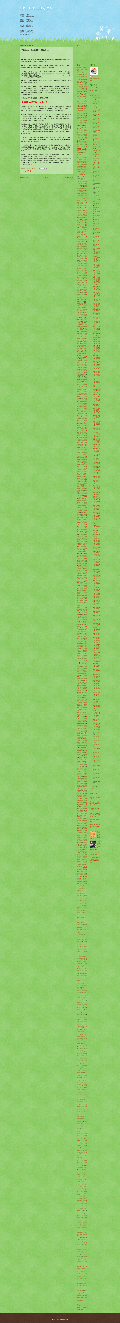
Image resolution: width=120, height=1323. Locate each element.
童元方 (83, 612)
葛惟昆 (83, 693)
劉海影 (78, 730)
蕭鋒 (85, 815)
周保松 (81, 289)
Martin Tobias (84, 1128)
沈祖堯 (85, 273)
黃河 (85, 636)
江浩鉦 (85, 181)
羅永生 (78, 854)
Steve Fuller (84, 1251)
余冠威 (85, 214)
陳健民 (79, 553)
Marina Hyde (79, 1118)
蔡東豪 (78, 761)
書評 (79, 415)
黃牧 (78, 638)
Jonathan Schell (84, 1068)
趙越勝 (79, 721)
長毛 (83, 346)
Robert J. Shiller (81, 1210)
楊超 (78, 671)
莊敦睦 (81, 503)
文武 (84, 118)
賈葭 (83, 699)
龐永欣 (79, 852)
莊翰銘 (84, 505)
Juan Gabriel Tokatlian (81, 1079)
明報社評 (82, 300)
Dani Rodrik (84, 960)
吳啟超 (82, 227)
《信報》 (83, 72)
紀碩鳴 (84, 374)
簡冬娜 (81, 849)
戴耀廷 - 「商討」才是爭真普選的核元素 (96, 329)
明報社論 (80, 304)
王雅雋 (80, 135)
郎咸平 (80, 389)
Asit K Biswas (82, 919)
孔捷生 (81, 115)
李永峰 (78, 243)
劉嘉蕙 (79, 737)
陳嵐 (79, 560)
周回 (83, 287)
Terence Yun (79, 1264)
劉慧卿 (78, 738)
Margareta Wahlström (81, 1116)
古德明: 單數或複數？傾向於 (96, 323)
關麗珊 (85, 869)
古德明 (27, 171)
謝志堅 (83, 835)
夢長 (82, 707)
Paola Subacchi (80, 1183)
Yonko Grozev (80, 1290)
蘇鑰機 (80, 876)
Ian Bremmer (81, 1026)
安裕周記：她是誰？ (96, 300)
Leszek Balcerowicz (81, 1099)
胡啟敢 (83, 382)
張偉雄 (82, 459)
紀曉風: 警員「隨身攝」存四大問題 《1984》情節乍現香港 (96, 726)
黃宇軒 (82, 633)
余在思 (85, 212)
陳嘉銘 (85, 567)
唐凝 (82, 398)
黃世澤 (83, 631)
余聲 (83, 219)
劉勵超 (83, 740)
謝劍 (85, 837)
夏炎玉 (81, 400)
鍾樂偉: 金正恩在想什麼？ (96, 482)
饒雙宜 (84, 878)
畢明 (86, 498)
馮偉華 (78, 624)
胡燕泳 (85, 384)
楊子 (85, 665)
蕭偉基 (82, 813)
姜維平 (79, 367)
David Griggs (84, 970)
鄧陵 (85, 771)
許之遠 (85, 509)
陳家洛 (80, 550)
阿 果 (81, 348)
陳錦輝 (79, 573)
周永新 (78, 287)
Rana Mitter (83, 1196)
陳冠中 (84, 544)
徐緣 (86, 411)
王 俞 (86, 125)
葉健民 (79, 687)
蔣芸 (84, 766)
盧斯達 (80, 808)
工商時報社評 (82, 105)
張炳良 (85, 456)
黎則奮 (80, 795)
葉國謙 (85, 687)
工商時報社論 (81, 106)
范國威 (83, 388)
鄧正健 (85, 769)
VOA (78, 1283)
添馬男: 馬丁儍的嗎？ (96, 493)
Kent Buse (84, 1089)
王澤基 (80, 139)
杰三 (79, 307)
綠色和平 (79, 712)
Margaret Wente (81, 1114)
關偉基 (80, 868)
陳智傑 (85, 562)
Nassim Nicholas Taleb (81, 1167)
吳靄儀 (85, 231)
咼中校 (81, 360)
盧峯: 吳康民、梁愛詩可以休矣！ (96, 665)
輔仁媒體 (83, 723)
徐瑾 (82, 411)
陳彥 (78, 546)
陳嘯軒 (83, 570)
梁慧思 (85, 493)
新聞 (85, 661)
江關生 (85, 183)
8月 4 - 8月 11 (96, 183)
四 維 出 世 (83, 150)
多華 (79, 171)
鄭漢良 (80, 788)
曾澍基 (81, 602)
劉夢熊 (84, 737)
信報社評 (80, 355)
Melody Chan (79, 1133)
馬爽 (85, 432)
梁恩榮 (78, 488)
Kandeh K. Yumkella (82, 1084)
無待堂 (82, 609)
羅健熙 (84, 859)
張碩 (78, 471)
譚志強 (81, 862)
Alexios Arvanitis (81, 891)
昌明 (78, 299)
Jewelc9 (82, 1055)
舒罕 (86, 616)
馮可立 (79, 622)
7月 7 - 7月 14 (96, 199)
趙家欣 (81, 720)
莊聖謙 (79, 505)
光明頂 (83, 162)
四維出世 (79, 152)
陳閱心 (81, 572)
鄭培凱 (85, 785)
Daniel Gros (79, 963)
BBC (78, 929)
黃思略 (80, 639)
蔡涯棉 (81, 764)
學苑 (86, 800)
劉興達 (78, 740)
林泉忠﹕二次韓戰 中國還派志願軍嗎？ (96, 688)
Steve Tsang (80, 1252)
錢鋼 (83, 822)
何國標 (81, 203)
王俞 (78, 134)
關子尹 (80, 866)
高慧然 (85, 435)
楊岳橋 (82, 668)
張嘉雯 (84, 469)
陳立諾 (78, 539)
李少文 (84, 239)
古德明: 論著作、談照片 (96, 463)
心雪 (80, 118)
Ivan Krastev (80, 1033)
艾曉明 (82, 193)
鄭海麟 (85, 783)
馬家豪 (81, 428)
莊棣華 (85, 503)
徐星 (80, 408)
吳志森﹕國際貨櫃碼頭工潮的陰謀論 (96, 639)
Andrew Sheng (84, 903)
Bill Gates (81, 934)
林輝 (79, 336)
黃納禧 (78, 643)
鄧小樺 (81, 769)
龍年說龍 (85, 825)
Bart (85, 927)
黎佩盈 (79, 791)
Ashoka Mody (84, 917)
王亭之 (84, 132)
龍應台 (84, 827)
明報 (82, 299)
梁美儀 (82, 485)
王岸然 (85, 130)
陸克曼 (82, 585)
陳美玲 (82, 546)
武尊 (85, 340)
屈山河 (78, 297)
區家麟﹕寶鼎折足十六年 (96, 342)
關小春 (85, 866)
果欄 (81, 340)
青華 (86, 351)
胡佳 (84, 381)
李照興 (81, 258)
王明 (79, 132)
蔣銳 (78, 768)
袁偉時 (82, 420)
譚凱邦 (80, 864)
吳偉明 (81, 226)
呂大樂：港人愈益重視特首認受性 (96, 589)
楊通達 (80, 670)
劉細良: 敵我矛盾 (96, 616)
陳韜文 (85, 575)
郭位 (85, 521)
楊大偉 (80, 665)
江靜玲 (80, 183)
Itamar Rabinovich (82, 1031)
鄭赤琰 (82, 780)
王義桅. (85, 135)
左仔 (85, 154)
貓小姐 (83, 816)
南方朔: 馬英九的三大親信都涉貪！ (96, 682)
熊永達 (85, 709)
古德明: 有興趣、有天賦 (96, 624)
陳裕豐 (85, 565)
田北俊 (83, 156)
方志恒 (79, 120)
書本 (86, 413)
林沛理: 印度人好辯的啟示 (96, 400)
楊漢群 (85, 671)
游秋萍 (83, 605)
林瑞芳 (80, 334)
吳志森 (81, 222)
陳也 (78, 529)
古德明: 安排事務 (96, 535)
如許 (83, 171)
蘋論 (86, 876)
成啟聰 (80, 178)
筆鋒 (82, 614)
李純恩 (81, 253)
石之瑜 (81, 157)
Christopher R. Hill (82, 956)
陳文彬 (81, 533)
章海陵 (85, 587)
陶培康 (82, 581)
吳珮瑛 (83, 224)
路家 (82, 700)
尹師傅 (78, 112)
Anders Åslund (80, 898)
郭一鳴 (82, 519)
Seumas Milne (80, 1232)
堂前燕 (85, 439)
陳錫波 (84, 573)
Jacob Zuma (79, 1038)
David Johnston (80, 973)
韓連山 (81, 847)
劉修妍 (84, 728)
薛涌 (81, 832)
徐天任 (80, 406)
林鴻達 (78, 338)
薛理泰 (85, 832)
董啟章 (85, 695)
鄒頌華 (80, 704)
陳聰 (78, 575)
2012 (93, 786)
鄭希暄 (78, 780)
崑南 (79, 440)
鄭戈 (86, 774)
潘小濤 (79, 750)
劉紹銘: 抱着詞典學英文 (96, 309)
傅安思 (79, 590)
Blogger (63, 1319)
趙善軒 (85, 720)
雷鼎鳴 (85, 704)
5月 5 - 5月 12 (96, 232)
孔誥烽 (85, 117)
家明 (83, 403)
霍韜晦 (85, 823)
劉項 (86, 735)
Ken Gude (79, 1087)
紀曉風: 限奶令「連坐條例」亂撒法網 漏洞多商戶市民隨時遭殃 (96, 516)
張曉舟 (84, 474)
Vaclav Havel (80, 1278)
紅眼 (86, 376)
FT (84, 999)
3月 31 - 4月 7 (96, 732)
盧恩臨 (85, 806)
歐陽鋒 (84, 749)
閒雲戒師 (82, 619)
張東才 (80, 456)
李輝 (79, 265)
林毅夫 (85, 335)
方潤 (84, 122)
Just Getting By (36, 7)
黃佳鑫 (82, 634)
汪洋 (78, 270)
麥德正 (80, 588)
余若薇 (80, 215)
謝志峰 (78, 835)
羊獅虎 (79, 190)
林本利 (85, 316)
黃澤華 (78, 653)
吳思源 (78, 224)
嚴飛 (79, 871)
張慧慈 (80, 473)
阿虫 (78, 350)
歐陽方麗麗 (83, 747)
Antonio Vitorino (81, 912)
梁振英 (83, 488)
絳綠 (86, 614)
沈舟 (82, 272)
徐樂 (78, 411)
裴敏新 (84, 714)
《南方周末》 (80, 74)
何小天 (79, 198)
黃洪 (79, 641)
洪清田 (83, 372)
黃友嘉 (82, 629)
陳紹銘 (80, 558)
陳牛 (86, 536)
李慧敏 (80, 263)
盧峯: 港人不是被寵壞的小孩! (96, 629)
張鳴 (86, 471)
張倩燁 (80, 457)
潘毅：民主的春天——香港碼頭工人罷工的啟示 (96, 508)
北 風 (81, 142)
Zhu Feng (84, 1298)
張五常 (82, 447)
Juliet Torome (79, 1080)
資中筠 (85, 697)
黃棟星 (81, 650)
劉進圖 (78, 735)
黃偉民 (82, 643)
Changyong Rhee (82, 944)
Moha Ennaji (84, 1150)
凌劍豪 (84, 394)
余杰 (79, 214)
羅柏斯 (85, 856)
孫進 (86, 400)
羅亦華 (83, 854)
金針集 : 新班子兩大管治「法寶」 (96, 440)
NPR (84, 1176)
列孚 (78, 164)
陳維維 (84, 568)
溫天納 (83, 675)
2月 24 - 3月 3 (96, 753)
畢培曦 (79, 500)
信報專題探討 (80, 357)
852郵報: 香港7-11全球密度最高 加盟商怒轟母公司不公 (95, 860)
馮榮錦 (82, 624)
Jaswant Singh (84, 1045)
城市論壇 (82, 362)
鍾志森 (80, 840)
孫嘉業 (85, 401)
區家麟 (85, 437)
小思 (86, 101)
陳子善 (82, 529)
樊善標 (81, 745)
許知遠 (83, 512)
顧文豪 (84, 879)
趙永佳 (82, 718)
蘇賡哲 (85, 874)
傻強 (83, 658)
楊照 (81, 671)
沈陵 (79, 275)
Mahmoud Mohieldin (81, 1109)
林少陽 (85, 314)
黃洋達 (85, 640)
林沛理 (79, 321)
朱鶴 (86, 180)
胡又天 (82, 379)
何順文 (78, 207)
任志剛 (78, 161)
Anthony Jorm (83, 908)
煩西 (82, 676)
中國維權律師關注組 (81, 110)
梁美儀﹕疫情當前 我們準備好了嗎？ (96, 695)
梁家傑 (84, 487)
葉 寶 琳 (80, 680)
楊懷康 (84, 673)
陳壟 (81, 575)
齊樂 (78, 725)
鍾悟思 (85, 842)
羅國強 (78, 861)
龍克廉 (79, 827)
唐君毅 (78, 396)
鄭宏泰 (79, 778)
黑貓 (79, 658)
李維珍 (82, 260)
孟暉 (85, 296)
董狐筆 (81, 695)
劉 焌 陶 (83, 725)
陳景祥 (83, 560)
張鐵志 (83, 476)
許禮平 (81, 515)
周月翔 (84, 285)
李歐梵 (85, 263)
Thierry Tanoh (80, 1269)
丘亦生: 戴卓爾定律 (96, 455)
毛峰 (82, 125)
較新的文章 (24, 178)
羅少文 (84, 852)
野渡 (79, 527)
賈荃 (79, 699)
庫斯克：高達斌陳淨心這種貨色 (96, 266)
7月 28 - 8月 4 (96, 187)
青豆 (82, 352)
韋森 (85, 389)
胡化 (81, 381)
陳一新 (84, 527)
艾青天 (81, 192)
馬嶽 (86, 434)
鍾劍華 (85, 844)
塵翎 (78, 707)
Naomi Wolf (81, 1165)
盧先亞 (81, 804)
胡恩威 (78, 382)
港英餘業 (82, 604)
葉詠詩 (79, 688)
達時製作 (80, 702)
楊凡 (86, 663)
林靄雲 (83, 338)
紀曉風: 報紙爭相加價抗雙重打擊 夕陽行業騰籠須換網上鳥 (96, 646)
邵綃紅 (79, 345)
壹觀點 (82, 597)
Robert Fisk (83, 1208)
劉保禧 (85, 726)
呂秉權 (83, 234)
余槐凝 (84, 217)
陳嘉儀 (79, 568)
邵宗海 (85, 343)
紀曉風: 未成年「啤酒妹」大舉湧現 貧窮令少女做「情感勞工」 (96, 365)
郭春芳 (80, 524)
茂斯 (79, 386)
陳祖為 (79, 551)
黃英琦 (84, 641)
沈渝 (83, 275)
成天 (81, 176)
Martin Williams (82, 1130)
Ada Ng (85, 883)
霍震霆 (80, 823)
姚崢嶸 (82, 365)
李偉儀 (84, 255)
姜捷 (86, 365)
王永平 (79, 129)
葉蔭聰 (85, 690)
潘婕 (80, 752)
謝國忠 (80, 837)
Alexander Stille (81, 890)
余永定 (80, 210)
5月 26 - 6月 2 (96, 220)
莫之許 (83, 507)
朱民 (85, 178)
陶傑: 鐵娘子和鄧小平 (96, 459)
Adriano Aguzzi (84, 886)
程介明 (82, 611)
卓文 (81, 284)
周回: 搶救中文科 (96, 334)
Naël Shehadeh (84, 1164)
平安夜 (78, 156)
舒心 (83, 616)
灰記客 (80, 186)
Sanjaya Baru (82, 1224)
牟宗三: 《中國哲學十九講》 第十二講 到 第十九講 (95, 815)
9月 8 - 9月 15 (96, 163)
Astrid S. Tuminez (81, 920)
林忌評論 (83, 319)
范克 (83, 386)
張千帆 (81, 445)
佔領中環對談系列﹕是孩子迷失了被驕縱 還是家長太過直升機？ (96, 280)
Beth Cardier (84, 932)
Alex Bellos (82, 888)
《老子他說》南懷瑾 (81, 67)
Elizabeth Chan (80, 993)
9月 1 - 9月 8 (96, 167)
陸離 (86, 585)
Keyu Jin (85, 1090)
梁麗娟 (85, 495)
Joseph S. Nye (82, 1077)
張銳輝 (85, 473)
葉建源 (80, 683)
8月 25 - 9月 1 (96, 171)
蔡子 (81, 757)
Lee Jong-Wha (83, 1097)
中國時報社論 (81, 108)
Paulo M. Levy (84, 1184)
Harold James (83, 1014)
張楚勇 (82, 466)
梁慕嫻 (80, 493)
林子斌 (79, 312)
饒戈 (80, 878)
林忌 (78, 319)
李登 (83, 256)
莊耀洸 (78, 507)
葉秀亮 (85, 682)
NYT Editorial (80, 1177)
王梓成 (82, 134)
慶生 (79, 743)
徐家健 (85, 408)
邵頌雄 (84, 345)
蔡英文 (81, 762)
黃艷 (86, 655)
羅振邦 (84, 857)
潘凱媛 (84, 752)
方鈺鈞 (79, 122)
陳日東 (81, 536)
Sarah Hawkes (84, 1227)
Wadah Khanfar (82, 1285)
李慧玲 (85, 261)
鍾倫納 (85, 840)
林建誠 (81, 324)
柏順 (85, 369)
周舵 (81, 290)
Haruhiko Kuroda (81, 1016)
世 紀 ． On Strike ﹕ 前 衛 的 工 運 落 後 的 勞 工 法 (96, 713)
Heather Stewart (80, 1017)
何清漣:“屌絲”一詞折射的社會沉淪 (96, 295)
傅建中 (84, 590)
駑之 (85, 788)
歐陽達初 (79, 749)
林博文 (81, 329)
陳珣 (86, 550)
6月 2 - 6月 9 (96, 216)
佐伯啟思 (81, 195)
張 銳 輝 (83, 444)
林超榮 (80, 333)
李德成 (80, 262)
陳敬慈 (80, 565)
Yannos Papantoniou (81, 1288)
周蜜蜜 (78, 292)
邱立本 (83, 341)
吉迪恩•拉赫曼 (84, 164)
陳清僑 (85, 556)
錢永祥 (82, 818)
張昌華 (81, 454)
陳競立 (80, 577)
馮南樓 (84, 622)
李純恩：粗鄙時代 (96, 548)
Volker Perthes (84, 1283)
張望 (78, 462)
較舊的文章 (69, 178)
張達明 (79, 469)
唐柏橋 (83, 396)
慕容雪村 (85, 742)
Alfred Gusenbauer (81, 893)
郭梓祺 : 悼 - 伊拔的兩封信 (96, 707)
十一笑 (78, 98)
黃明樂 (80, 636)
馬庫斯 (82, 430)
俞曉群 (79, 353)
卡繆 (78, 146)
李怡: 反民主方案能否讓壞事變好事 (96, 357)
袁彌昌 (80, 423)
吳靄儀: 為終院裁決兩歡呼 (96, 671)
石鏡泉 (85, 157)
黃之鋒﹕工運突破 (96, 338)
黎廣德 (80, 797)
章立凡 (80, 587)
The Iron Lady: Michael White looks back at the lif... (96, 655)
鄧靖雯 (78, 773)
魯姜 (78, 790)
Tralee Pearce (83, 1276)
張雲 (83, 464)
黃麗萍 (82, 655)
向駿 (79, 166)
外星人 (84, 152)
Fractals (80, 999)
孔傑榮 (78, 117)
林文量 (80, 316)
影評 (80, 742)
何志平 (78, 200)
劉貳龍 (84, 733)
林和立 (80, 323)
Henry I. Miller (84, 1021)
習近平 (82, 502)
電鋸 (85, 705)
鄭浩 (81, 783)
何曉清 (82, 209)
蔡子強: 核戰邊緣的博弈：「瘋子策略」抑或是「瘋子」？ (96, 470)
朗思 (78, 417)
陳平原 (79, 538)
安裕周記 (83, 174)
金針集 (78, 346)
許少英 (79, 510)
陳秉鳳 (79, 544)
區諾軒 (80, 439)
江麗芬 (80, 185)
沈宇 (82, 270)
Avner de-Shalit (80, 924)
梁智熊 (82, 492)
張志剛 (79, 451)
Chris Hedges (84, 948)
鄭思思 (82, 781)
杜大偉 (82, 267)
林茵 (81, 328)
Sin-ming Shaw (82, 1241)
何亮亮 (81, 202)
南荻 (83, 359)
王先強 (80, 130)
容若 (81, 405)
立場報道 (80, 159)
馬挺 (86, 430)
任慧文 (82, 161)
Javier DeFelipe (82, 1046)
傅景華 (78, 595)
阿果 (82, 350)
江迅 (79, 181)
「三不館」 (79, 86)
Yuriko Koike (84, 1295)
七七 (85, 96)
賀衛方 (83, 617)
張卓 (83, 452)
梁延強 (82, 483)
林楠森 (85, 333)
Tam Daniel (84, 1258)
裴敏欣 (78, 714)
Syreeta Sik (79, 1256)
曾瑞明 (81, 600)
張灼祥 (84, 451)
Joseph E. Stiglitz (82, 1075)
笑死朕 (83, 418)
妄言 (86, 171)
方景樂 (85, 120)
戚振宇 (83, 478)
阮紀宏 (85, 279)
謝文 (79, 834)
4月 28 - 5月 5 (96, 236)
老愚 (84, 190)
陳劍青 (78, 570)
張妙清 (85, 449)
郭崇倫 (85, 524)
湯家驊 (83, 607)
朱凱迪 (81, 180)
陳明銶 (85, 543)
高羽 (80, 435)
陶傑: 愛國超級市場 (96, 252)
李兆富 (81, 244)
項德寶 (85, 621)
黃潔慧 (79, 651)
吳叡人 (85, 229)
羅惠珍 (83, 861)
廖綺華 (85, 707)
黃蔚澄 (84, 651)
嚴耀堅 (81, 873)
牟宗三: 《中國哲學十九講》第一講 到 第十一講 (95, 803)
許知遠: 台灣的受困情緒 (97, 395)
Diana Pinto (80, 983)
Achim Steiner (79, 883)
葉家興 (84, 685)
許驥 (82, 517)
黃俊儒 (82, 638)
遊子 (86, 700)
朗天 (84, 415)
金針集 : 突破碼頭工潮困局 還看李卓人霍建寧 (96, 373)
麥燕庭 (85, 588)
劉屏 (79, 728)
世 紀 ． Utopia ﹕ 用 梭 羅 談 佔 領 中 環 (96, 380)
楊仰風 (78, 666)
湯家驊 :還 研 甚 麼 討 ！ (96, 428)
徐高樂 (80, 410)
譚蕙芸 (85, 864)
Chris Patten (80, 949)
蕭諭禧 (78, 817)
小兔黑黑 (82, 101)
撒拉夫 (83, 743)
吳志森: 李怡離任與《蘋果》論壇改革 (96, 488)
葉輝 (80, 692)
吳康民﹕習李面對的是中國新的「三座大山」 (96, 411)
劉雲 (83, 735)
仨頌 (83, 141)
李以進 (78, 241)
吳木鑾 (81, 220)
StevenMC (84, 1254)
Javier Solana (80, 1048)
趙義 (84, 721)
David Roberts (84, 975)
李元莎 (79, 239)
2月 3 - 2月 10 (96, 765)
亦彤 (85, 159)
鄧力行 (81, 768)
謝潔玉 (78, 839)
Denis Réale (79, 978)
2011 (93, 788)
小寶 (86, 103)
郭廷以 (79, 522)
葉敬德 (84, 688)
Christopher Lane (83, 954)
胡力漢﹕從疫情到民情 (96, 634)
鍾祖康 (80, 844)
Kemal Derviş (82, 1085)
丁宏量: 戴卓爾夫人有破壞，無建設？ (96, 602)
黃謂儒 (83, 653)
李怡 (80, 248)
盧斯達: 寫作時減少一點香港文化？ (96, 676)
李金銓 (81, 250)
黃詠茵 (85, 650)
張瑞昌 (81, 468)
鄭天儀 (82, 774)
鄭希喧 (84, 778)
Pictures (85, 1193)
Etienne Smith (84, 997)
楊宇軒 (82, 666)
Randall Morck (80, 1198)
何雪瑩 (83, 205)
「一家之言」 (81, 84)
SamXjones (85, 1222)
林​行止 (81, 318)
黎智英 (85, 795)
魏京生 (85, 851)
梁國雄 (81, 490)
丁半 (83, 93)
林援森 (82, 331)
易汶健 (82, 305)
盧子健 (80, 802)
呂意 (82, 236)
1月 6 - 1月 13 (96, 781)
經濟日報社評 (84, 678)
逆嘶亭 (78, 425)
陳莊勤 (85, 558)
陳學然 (85, 572)
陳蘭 (79, 578)
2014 (93, 93)
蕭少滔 (82, 810)
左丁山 (79, 154)
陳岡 (81, 543)
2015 (93, 90)
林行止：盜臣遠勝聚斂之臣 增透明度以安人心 (96, 595)
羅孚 (81, 856)
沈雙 (81, 277)
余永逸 (85, 210)
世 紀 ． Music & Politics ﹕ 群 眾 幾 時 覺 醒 (96, 525)
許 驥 (81, 509)
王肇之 (80, 137)
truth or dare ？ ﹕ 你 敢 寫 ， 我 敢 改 (96, 272)
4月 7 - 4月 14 (96, 248)
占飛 (84, 144)
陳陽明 (81, 563)
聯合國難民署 (81, 830)
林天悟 (79, 314)
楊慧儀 (79, 673)
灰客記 (85, 185)
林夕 (81, 311)
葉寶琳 (78, 693)
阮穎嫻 (85, 280)
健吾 (79, 437)
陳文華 (82, 534)
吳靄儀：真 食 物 (96, 720)
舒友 (79, 616)
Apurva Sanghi (80, 913)
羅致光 (79, 857)
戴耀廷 (79, 829)
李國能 (78, 256)
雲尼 (81, 621)
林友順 (84, 312)
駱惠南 (79, 825)
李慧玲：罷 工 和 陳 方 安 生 (96, 701)
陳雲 (86, 563)
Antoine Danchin (81, 910)
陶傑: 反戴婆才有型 (96, 318)
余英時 (85, 215)
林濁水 (84, 336)
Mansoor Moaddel (81, 1111)
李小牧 (85, 237)
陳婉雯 (79, 555)
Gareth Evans (80, 1000)
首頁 (46, 178)
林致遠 (82, 326)
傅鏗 (83, 595)
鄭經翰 (80, 786)
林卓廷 (85, 321)
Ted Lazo (84, 1263)
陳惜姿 (79, 556)
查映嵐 (78, 370)
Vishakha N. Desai (81, 1281)
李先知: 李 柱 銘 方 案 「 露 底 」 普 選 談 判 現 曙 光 (96, 499)
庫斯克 (85, 405)
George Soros (79, 1002)
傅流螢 (78, 592)
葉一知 (85, 680)
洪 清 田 (83, 370)
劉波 (81, 726)
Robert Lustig (79, 1212)
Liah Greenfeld (80, 1101)
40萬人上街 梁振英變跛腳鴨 (95, 853)
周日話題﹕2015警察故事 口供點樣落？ (95, 826)
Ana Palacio (82, 897)
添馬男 (85, 497)
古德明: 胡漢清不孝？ (96, 405)
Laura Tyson (79, 1094)
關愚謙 (80, 869)
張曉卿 (78, 476)
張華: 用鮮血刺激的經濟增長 (96, 577)
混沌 (93, 76)
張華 (82, 463)
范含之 (78, 388)
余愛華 (79, 217)
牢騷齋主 (85, 277)
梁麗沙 (80, 495)
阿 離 (85, 348)
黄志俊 (79, 656)
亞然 (83, 282)
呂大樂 (81, 232)
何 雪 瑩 (85, 197)
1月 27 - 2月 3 (96, 769)
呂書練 (78, 236)
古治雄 (82, 146)
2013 (93, 95)
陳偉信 (84, 551)
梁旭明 (83, 481)
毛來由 (81, 124)
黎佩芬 (83, 790)
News (78, 1169)
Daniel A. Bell (82, 961)
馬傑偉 (79, 434)
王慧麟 (85, 137)
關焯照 (85, 868)
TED (83, 1261)
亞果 (79, 282)
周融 (82, 292)
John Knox (80, 1060)
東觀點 (81, 309)
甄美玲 (84, 710)
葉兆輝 (80, 682)
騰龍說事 (79, 879)
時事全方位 (80, 413)
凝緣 (81, 798)
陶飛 (83, 579)
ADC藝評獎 (80, 885)
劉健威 (83, 730)
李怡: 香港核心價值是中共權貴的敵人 (96, 583)
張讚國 (78, 478)
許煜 (82, 514)
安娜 (79, 173)
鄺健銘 (80, 851)
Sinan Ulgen (79, 1242)
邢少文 (80, 278)
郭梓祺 (80, 526)
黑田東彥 (85, 656)
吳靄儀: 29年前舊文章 (96, 608)
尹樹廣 (83, 112)
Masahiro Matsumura (81, 1131)
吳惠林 (81, 229)
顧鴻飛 (83, 881)
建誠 (84, 367)
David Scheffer (82, 976)
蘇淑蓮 (81, 874)
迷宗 (85, 423)
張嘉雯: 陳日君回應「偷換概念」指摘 (96, 423)
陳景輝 (79, 562)
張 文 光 (83, 442)
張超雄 (78, 464)
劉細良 (83, 732)
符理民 (84, 500)
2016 (93, 88)
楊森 (85, 670)
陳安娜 (81, 541)
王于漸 (80, 127)
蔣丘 (81, 766)
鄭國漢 (80, 785)
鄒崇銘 (85, 702)
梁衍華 (78, 486)
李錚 (83, 265)
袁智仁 (80, 422)
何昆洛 (83, 200)
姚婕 (78, 365)
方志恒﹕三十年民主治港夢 (96, 417)
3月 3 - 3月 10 (96, 748)
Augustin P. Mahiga (81, 922)
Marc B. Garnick (81, 1113)
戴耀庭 (85, 829)
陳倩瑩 (81, 548)
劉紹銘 (78, 733)
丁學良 (80, 96)
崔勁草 (83, 440)
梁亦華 (78, 481)
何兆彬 (84, 198)
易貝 (86, 305)
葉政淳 (85, 683)
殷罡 (86, 417)
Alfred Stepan (79, 895)
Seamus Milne (82, 1229)
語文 (30, 171)
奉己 (86, 294)
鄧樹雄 (83, 773)
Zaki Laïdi (80, 1297)
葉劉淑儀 (79, 690)
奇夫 (82, 294)
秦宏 (79, 418)
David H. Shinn (82, 971)
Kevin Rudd (79, 1090)
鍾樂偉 (80, 846)
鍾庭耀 (80, 842)
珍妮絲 (78, 374)
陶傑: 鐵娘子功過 (96, 531)
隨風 (86, 822)
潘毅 (83, 754)
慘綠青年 (80, 709)
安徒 (83, 173)
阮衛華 (80, 280)
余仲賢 (80, 212)
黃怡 (86, 634)
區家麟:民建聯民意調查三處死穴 (96, 571)
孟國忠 (80, 296)
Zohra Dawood (80, 1300)
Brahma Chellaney (83, 943)
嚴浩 (83, 871)
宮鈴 (79, 403)
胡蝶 (81, 384)
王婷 (86, 134)
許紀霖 (78, 514)
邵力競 (79, 343)
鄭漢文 (85, 786)
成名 (86, 176)
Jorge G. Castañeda (82, 1070)
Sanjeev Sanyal (80, 1225)
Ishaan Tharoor (84, 1029)
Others (83, 1181)
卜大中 (83, 98)
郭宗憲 (85, 522)
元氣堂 (82, 113)
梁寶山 (80, 497)
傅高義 (83, 592)
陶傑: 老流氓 (96, 661)
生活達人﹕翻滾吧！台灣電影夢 (96, 305)
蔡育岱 (83, 761)
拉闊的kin (84, 297)
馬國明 (80, 432)
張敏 (80, 461)
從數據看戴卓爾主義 (96, 612)
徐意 (85, 410)
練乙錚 (84, 756)
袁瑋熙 (85, 422)
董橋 (79, 697)
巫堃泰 (81, 237)
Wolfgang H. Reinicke (81, 1286)
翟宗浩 (84, 712)
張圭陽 (80, 449)
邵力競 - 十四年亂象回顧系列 (81, 1308)
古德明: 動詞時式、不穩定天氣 (96, 391)
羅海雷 (78, 859)
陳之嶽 (82, 531)
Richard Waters (84, 1203)
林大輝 (85, 310)
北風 (81, 144)
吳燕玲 (80, 231)
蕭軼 (81, 815)
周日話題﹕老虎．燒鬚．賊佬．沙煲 (96, 288)
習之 (78, 502)
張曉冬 (79, 474)
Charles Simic (79, 946)
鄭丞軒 (85, 776)
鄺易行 (85, 849)
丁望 (82, 95)
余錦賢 (78, 219)
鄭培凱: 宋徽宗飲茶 (96, 313)
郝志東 (83, 425)
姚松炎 (84, 364)
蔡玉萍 (84, 759)
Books (86, 941)
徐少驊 (85, 406)
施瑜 (81, 369)
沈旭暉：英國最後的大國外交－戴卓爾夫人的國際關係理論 (96, 541)
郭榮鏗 (85, 526)
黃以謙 (78, 633)
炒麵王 (78, 341)
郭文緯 (80, 521)
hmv (80, 1022)
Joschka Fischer (80, 1072)
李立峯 (82, 243)
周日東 (79, 285)
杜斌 (80, 268)
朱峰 (78, 180)
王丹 (85, 127)
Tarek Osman (80, 1259)
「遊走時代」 (84, 88)
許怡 (84, 510)
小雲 (83, 103)
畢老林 (81, 498)
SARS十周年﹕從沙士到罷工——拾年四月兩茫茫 (96, 259)
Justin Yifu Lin (84, 1082)
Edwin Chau (83, 992)
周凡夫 (85, 284)
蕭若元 (81, 811)
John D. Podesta (84, 1058)
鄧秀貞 (80, 771)
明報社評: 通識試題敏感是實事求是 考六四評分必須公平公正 (96, 349)
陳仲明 (83, 539)
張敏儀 (84, 461)
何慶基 (83, 207)
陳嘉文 (80, 567)
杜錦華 (84, 268)
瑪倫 (79, 711)
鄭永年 (80, 776)
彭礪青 (81, 599)
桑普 (82, 417)
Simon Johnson (84, 1239)
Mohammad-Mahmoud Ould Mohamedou (82, 1155)
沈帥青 (81, 273)
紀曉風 (79, 376)
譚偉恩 (85, 862)
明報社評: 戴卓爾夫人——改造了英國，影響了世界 (96, 554)
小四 (81, 100)
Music (85, 1160)
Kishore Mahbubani (82, 1092)
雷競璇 (80, 705)
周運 (85, 290)
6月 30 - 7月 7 (96, 203)
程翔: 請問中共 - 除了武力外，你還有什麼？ (96, 434)
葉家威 (79, 685)
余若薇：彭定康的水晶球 (96, 477)
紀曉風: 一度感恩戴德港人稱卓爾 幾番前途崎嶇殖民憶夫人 (96, 563)
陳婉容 (85, 553)
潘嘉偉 (78, 754)
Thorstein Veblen (80, 1271)
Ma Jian (84, 1107)
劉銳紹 (83, 738)
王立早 (85, 129)
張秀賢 (78, 452)
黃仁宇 (81, 628)
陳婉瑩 (84, 555)
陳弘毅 (84, 538)
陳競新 (85, 577)
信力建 (84, 353)
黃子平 (81, 626)
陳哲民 (85, 548)
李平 (83, 241)
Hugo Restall (84, 1024)
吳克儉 (85, 220)
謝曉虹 (83, 839)
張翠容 (81, 471)
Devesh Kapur (84, 980)
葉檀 (85, 692)
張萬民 (85, 468)
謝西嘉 (84, 834)
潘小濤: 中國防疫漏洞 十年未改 (96, 450)
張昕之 (85, 454)
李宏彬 (82, 246)
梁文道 (83, 480)
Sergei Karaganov (81, 1230)
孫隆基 (80, 401)
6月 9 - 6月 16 (96, 211)
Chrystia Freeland (80, 958)
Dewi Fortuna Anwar (82, 982)
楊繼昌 (78, 675)
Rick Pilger (80, 1205)
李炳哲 (82, 251)
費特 (79, 617)
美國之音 (80, 377)
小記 (79, 103)
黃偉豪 (82, 646)
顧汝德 (78, 881)
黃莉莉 (81, 648)
